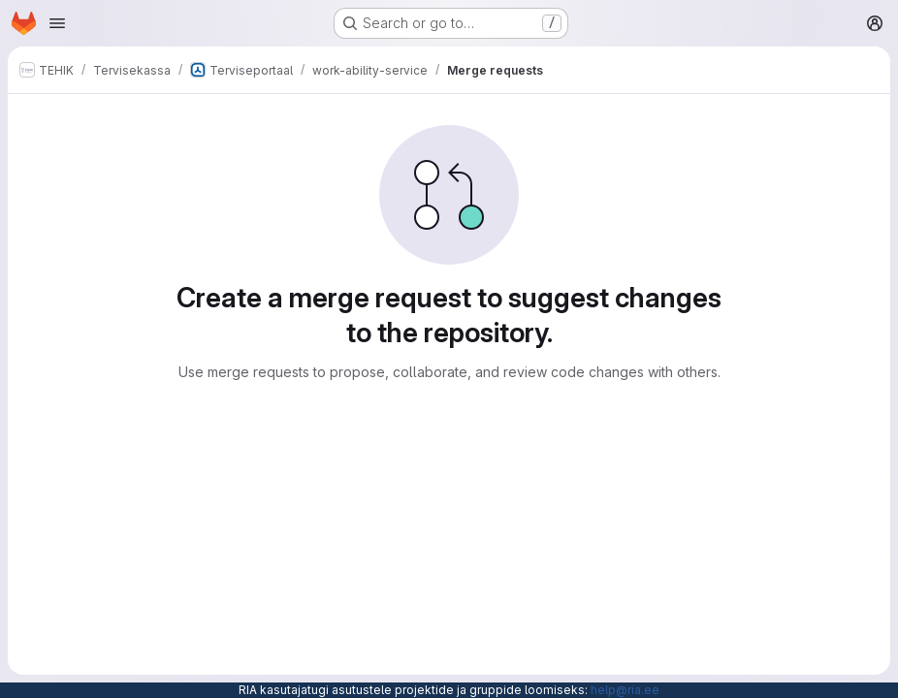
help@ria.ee (625, 689)
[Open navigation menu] (57, 23)
